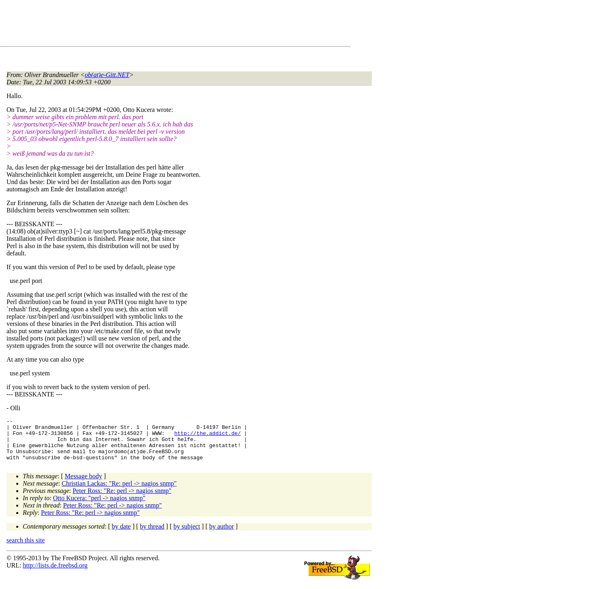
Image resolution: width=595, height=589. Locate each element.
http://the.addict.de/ (207, 436)
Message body (83, 484)
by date (121, 534)
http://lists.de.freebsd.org (55, 573)
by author (221, 534)
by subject (187, 534)
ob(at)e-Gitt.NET (107, 74)
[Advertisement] (154, 24)
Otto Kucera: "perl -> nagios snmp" (99, 506)
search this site (25, 548)
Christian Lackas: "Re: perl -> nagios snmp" (119, 491)
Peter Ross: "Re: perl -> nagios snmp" (122, 499)
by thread (152, 534)
